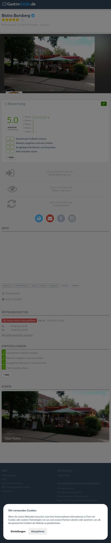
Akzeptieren (37, 531)
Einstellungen (18, 531)
